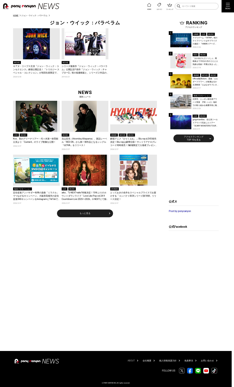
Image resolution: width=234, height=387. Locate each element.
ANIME (114, 135)
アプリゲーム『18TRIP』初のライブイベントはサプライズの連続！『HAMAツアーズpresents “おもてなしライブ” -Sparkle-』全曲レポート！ (205, 41)
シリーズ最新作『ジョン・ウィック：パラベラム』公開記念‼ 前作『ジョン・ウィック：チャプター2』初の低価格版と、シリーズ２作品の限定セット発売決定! (84, 69)
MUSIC (23, 135)
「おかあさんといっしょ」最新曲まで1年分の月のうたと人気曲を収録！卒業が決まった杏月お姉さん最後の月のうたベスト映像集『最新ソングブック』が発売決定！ (205, 61)
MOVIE (17, 62)
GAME (196, 34)
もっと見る (85, 213)
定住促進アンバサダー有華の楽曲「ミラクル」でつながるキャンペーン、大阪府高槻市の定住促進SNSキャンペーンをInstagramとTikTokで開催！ (36, 196)
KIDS (195, 55)
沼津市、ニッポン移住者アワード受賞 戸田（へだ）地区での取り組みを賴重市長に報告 (205, 102)
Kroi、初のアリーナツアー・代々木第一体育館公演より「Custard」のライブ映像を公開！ (35, 140)
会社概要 (147, 360)
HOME (15, 15)
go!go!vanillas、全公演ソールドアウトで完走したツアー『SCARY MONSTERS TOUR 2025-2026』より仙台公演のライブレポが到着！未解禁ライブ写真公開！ (206, 122)
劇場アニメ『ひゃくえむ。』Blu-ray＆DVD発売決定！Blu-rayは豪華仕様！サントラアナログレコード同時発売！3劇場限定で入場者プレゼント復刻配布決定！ (133, 142)
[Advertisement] (192, 170)
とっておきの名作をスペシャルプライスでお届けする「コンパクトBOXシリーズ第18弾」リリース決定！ (133, 195)
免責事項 (188, 360)
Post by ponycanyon (180, 211)
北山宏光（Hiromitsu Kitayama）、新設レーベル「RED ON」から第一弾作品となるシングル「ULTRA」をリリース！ (84, 141)
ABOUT (131, 360)
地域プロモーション (22, 189)
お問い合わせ (207, 360)
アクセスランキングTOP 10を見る (193, 138)
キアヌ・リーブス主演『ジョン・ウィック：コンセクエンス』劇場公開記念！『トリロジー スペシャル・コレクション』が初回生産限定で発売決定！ (36, 69)
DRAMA (114, 189)
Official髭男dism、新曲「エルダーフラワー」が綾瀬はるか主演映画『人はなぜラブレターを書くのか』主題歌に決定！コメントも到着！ (205, 82)
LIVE (16, 135)
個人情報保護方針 (168, 360)
